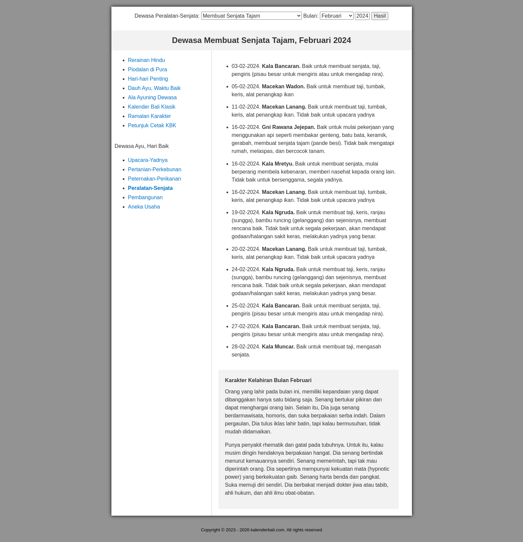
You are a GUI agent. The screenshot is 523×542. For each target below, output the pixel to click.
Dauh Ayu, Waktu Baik (154, 88)
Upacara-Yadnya (148, 160)
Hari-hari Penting (148, 79)
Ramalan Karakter (149, 116)
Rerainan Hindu (146, 60)
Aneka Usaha (144, 207)
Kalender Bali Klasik (151, 107)
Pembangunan (145, 197)
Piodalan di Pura (147, 69)
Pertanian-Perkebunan (154, 169)
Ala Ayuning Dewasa (152, 97)
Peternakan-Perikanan (154, 179)
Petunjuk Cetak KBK (152, 125)
